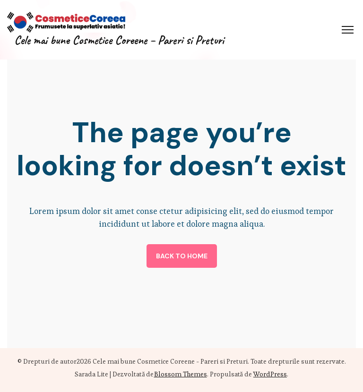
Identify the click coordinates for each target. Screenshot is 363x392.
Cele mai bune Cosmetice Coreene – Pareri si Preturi (119, 40)
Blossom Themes (180, 374)
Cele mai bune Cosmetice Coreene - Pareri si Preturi (170, 361)
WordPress (270, 374)
